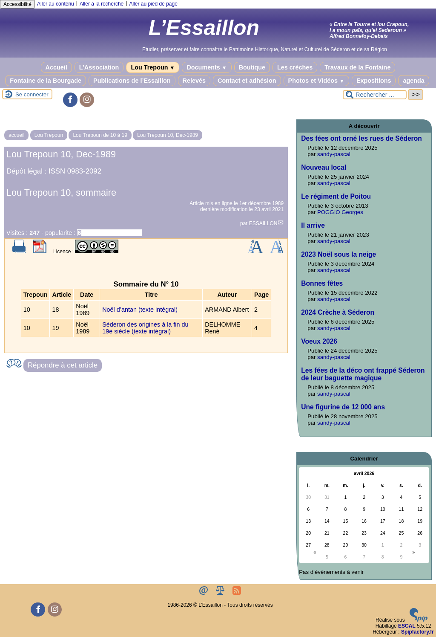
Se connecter (32, 94)
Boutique (252, 67)
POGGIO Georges (340, 212)
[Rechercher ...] (375, 94)
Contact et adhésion (247, 80)
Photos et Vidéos (316, 80)
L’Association (99, 67)
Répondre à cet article (63, 365)
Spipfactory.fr (417, 632)
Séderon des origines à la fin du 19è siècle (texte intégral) (145, 328)
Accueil (56, 67)
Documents (206, 67)
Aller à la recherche (101, 4)
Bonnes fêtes (322, 283)
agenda (413, 80)
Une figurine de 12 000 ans (343, 407)
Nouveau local (323, 167)
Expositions (373, 80)
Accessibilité (17, 4)
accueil (16, 135)
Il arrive (312, 225)
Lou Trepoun (153, 67)
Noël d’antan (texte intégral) (140, 309)
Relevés (194, 80)
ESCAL (407, 626)
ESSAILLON (263, 223)
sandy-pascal (333, 154)
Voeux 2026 (319, 341)
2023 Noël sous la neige (338, 254)
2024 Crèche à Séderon (337, 312)
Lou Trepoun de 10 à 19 (100, 135)
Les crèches (295, 67)
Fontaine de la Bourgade (45, 80)
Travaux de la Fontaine (357, 67)
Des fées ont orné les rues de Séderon (361, 138)
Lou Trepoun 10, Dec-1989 (167, 135)
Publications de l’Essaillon (132, 80)
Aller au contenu (55, 4)
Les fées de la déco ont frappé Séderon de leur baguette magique (363, 374)
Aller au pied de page (153, 4)
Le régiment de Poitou (336, 196)
